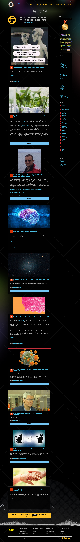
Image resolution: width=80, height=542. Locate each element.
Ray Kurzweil (62, 63)
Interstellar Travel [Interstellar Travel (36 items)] (69, 42)
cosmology (19, 287)
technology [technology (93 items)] (68, 49)
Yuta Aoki (64, 130)
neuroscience (20, 248)
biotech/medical (20, 140)
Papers (47, 4)
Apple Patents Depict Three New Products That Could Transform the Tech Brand (30, 414)
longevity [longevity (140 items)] (65, 45)
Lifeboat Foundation (14, 538)
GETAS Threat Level (12, 530)
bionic (61, 81)
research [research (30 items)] (66, 48)
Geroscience (62, 160)
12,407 (38, 515)
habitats (24, 140)
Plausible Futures (63, 165)
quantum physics (23, 458)
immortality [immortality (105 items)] (64, 42)
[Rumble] (71, 538)
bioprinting (62, 83)
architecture (62, 72)
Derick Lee (64, 132)
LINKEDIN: (47, 528)
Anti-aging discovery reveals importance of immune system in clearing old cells (29, 489)
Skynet (61, 66)
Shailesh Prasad (65, 113)
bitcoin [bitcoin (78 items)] (66, 37)
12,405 (30, 515)
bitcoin (61, 85)
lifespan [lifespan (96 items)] (61, 45)
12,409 (46, 515)
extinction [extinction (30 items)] (65, 39)
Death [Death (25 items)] (70, 38)
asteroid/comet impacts (64, 73)
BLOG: (33, 530)
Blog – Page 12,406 (40, 11)
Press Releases (69, 4)
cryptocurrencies (63, 96)
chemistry (23, 195)
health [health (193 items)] (62, 41)
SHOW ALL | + (62, 152)
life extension (27, 195)
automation (62, 76)
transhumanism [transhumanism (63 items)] (63, 50)
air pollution (22, 121)
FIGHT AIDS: (21, 532)
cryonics (61, 95)
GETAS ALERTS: (62, 528)
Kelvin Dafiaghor (65, 118)
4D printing (62, 59)
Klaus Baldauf (64, 127)
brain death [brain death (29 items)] (61, 38)
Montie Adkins (64, 147)
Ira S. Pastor (64, 149)
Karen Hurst (64, 119)
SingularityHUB (63, 167)
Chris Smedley (64, 150)
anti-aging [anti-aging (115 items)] (69, 33)
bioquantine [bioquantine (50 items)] (68, 34)
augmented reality (63, 75)
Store (65, 4)
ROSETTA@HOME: (21, 533)
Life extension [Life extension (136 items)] (68, 44)
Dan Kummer (64, 123)
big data (61, 78)
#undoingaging (13, 192)
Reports (44, 4)
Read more (12, 76)
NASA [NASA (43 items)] (68, 45)
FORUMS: (47, 533)
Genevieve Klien (15, 140)
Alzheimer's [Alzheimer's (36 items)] (64, 33)
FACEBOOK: (20, 528)
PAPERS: (34, 533)
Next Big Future (63, 164)
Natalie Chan (64, 139)
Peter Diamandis (63, 60)
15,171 (26, 517)
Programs (40, 4)
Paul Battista (64, 115)
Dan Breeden (64, 112)
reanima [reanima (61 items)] (64, 46)
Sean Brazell (64, 137)
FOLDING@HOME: (48, 532)
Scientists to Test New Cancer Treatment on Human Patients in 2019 (31, 317)
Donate (51, 4)
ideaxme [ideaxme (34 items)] (61, 42)
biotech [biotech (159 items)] (68, 35)
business (62, 87)
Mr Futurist (62, 163)
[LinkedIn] (67, 538)
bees (61, 77)
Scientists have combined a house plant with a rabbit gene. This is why (30, 116)
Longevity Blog (63, 161)
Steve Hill (63, 140)
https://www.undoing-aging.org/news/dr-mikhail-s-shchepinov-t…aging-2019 (26, 189)
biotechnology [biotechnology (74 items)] (62, 37)
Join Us (54, 4)
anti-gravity (62, 70)
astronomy (62, 74)
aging (61, 68)
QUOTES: (61, 533)
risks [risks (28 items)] (67, 48)
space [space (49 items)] (61, 49)
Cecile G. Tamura (65, 129)
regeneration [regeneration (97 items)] (62, 48)
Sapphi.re (25, 538)
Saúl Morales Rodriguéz (64, 107)
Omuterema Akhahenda (64, 126)
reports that (21, 320)
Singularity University (64, 65)
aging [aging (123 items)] (61, 33)
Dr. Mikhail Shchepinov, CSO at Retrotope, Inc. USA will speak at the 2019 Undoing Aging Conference (30, 175)
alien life (61, 69)
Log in (23, 22)
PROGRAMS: (61, 532)
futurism (18, 81)
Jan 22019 (11, 68)
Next (31, 517)
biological (62, 80)
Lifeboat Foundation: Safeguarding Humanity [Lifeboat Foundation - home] (17, 4)
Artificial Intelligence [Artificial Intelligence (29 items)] (63, 34)
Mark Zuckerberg (63, 67)
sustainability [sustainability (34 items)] (64, 49)
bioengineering (63, 79)
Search (70, 19)
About (31, 4)
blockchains (62, 86)
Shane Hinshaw (65, 134)
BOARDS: (61, 530)
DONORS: (47, 530)
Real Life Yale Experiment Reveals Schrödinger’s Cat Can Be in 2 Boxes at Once (29, 449)
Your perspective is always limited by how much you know (28, 68)
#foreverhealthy (22, 192)
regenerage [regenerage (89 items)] (68, 46)
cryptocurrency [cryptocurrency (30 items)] (66, 38)
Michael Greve (15, 195)
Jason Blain (64, 146)
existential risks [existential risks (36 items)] (62, 39)
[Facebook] (62, 538)
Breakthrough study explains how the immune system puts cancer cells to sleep (30, 370)
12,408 (42, 515)
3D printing (62, 58)
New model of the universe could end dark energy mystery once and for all (31, 280)
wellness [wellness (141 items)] (68, 50)
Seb (62, 143)
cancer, (21, 129)
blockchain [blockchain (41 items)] (69, 37)
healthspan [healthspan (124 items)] (67, 41)
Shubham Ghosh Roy (66, 109)
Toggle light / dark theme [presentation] (71, 1)
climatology (62, 89)
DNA (61, 62)
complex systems (63, 90)
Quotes (62, 4)
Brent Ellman (64, 142)
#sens (17, 192)
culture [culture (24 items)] (69, 38)
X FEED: (20, 530)
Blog (34, 4)
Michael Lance (15, 81)
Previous (14, 515)
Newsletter (58, 4)
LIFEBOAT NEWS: (35, 528)
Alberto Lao (64, 133)
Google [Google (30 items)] (60, 41)
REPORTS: (34, 532)
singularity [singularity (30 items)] (70, 48)
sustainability (27, 140)
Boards (37, 4)
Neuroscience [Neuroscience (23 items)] (70, 45)
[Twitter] (65, 538)
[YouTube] (69, 538)
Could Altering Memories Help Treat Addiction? (25, 231)
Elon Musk (62, 64)
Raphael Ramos (65, 136)
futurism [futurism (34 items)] (70, 39)
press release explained (24, 125)
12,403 (22, 515)
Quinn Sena (64, 110)
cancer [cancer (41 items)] (64, 38)
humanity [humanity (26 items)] (71, 41)
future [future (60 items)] (68, 39)
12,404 (26, 515)
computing (19, 458)
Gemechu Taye (64, 116)
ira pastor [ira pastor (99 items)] (62, 44)
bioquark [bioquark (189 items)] (63, 36)
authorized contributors (29, 22)
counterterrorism (63, 94)
